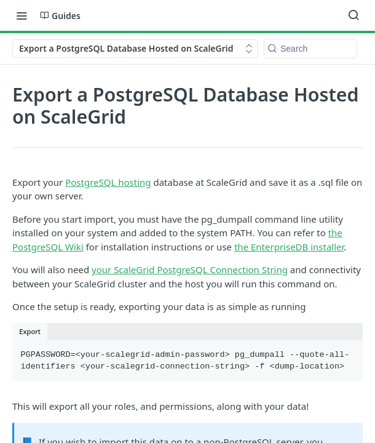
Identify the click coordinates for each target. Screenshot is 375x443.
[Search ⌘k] (353, 15)
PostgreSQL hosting (108, 182)
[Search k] (310, 48)
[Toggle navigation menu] (21, 15)
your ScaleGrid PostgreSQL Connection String (190, 269)
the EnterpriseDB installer (289, 247)
